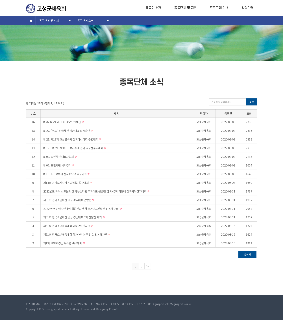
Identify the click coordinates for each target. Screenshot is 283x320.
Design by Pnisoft (107, 309)
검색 (251, 102)
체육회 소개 (153, 8)
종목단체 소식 (85, 20)
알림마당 (247, 8)
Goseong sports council (56, 309)
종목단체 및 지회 (185, 8)
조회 (249, 113)
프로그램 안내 (219, 8)
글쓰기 (247, 254)
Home (31, 20)
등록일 (228, 113)
